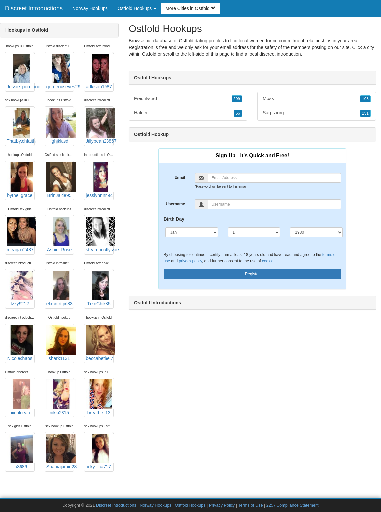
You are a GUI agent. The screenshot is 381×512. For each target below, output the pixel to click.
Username (175, 204)
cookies (268, 261)
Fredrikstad (188, 98)
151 (365, 113)
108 (365, 99)
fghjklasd (60, 126)
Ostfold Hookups (190, 505)
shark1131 (60, 343)
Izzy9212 (21, 288)
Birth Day (174, 219)
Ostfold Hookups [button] (137, 8)
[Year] (316, 232)
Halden (188, 113)
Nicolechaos (21, 343)
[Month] (191, 232)
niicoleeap (21, 397)
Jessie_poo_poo (21, 71)
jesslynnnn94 (100, 180)
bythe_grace (21, 180)
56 (238, 113)
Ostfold (149, 54)
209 (236, 99)
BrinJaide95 (60, 180)
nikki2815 (60, 397)
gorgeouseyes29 (60, 71)
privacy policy (190, 261)
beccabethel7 (100, 343)
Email (179, 177)
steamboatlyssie (100, 234)
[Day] (254, 232)
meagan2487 (21, 234)
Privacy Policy (222, 505)
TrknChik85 (100, 288)
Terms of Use (250, 505)
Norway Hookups (90, 8)
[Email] (274, 178)
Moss (317, 98)
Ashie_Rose (60, 234)
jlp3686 (21, 451)
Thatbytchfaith (21, 126)
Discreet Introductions (34, 8)
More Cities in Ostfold (190, 8)
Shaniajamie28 (60, 451)
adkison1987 (100, 71)
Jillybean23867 (100, 126)
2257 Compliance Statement (292, 505)
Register (252, 274)
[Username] (274, 204)
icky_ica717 (100, 451)
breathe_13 (100, 397)
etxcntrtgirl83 (60, 288)
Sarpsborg (317, 113)
